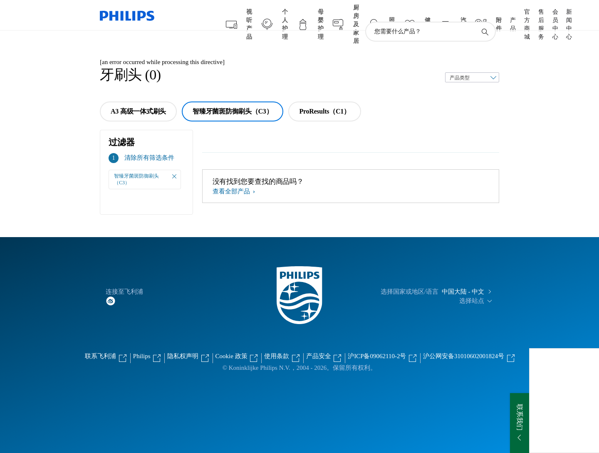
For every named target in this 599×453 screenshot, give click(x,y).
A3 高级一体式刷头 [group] (138, 95)
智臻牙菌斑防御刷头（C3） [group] (232, 95)
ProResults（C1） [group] (324, 95)
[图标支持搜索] (485, 16)
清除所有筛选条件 (149, 141)
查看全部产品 (232, 175)
